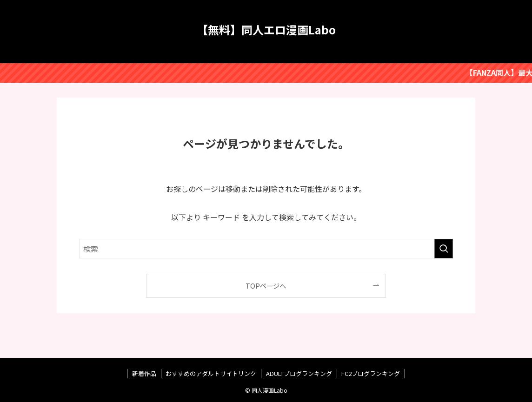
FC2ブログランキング (370, 373)
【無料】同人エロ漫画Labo (266, 29)
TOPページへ (266, 285)
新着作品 (144, 373)
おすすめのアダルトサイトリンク (211, 373)
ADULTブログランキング (299, 373)
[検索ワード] (266, 248)
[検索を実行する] (443, 248)
